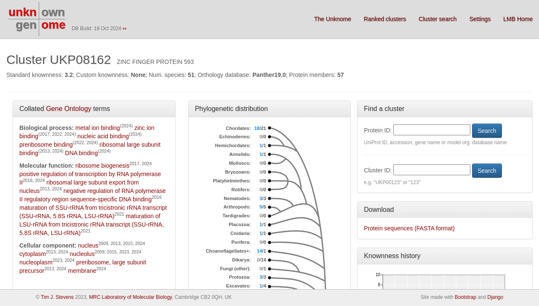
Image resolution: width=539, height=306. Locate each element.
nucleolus (81, 254)
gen (26, 24)
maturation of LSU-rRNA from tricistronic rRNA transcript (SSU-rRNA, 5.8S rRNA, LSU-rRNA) (91, 224)
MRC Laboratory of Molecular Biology (130, 297)
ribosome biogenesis (102, 165)
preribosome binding (46, 144)
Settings (480, 19)
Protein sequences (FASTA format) (409, 228)
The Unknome (332, 19)
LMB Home (518, 19)
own (53, 11)
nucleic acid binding (103, 136)
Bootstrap (465, 297)
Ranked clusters (385, 19)
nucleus (88, 245)
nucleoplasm (36, 262)
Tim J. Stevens (57, 297)
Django (495, 297)
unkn (22, 11)
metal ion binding (97, 127)
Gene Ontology (68, 108)
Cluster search (437, 19)
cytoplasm (32, 254)
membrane (82, 270)
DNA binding (81, 153)
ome (53, 24)
